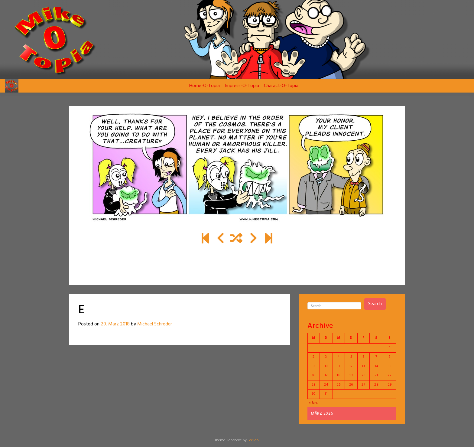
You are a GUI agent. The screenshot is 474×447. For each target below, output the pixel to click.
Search (375, 304)
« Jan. (313, 403)
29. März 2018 (115, 324)
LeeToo (253, 440)
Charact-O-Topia (281, 86)
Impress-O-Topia (242, 86)
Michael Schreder (154, 324)
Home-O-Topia (204, 86)
